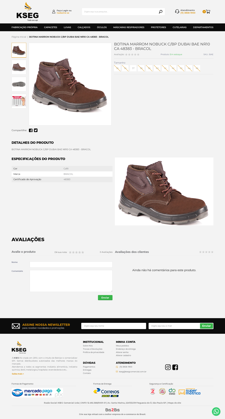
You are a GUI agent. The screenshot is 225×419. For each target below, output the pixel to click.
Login (65, 10)
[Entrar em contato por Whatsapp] (216, 411)
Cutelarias (180, 27)
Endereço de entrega (126, 349)
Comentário (17, 271)
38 (141, 68)
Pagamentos (89, 367)
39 (149, 68)
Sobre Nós (88, 346)
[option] (19, 50)
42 (173, 68)
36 (125, 68)
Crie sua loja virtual (88, 414)
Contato (87, 373)
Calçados (84, 27)
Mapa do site (174, 403)
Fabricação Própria (25, 27)
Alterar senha (122, 352)
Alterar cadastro (123, 355)
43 (181, 68)
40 (157, 68)
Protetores (158, 27)
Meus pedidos (122, 346)
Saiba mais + (18, 374)
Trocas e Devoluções (92, 349)
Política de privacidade (93, 352)
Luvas (67, 27)
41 (165, 68)
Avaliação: (119, 54)
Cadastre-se (63, 13)
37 (133, 68)
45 (197, 68)
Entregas (87, 370)
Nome (15, 262)
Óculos (102, 27)
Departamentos (203, 27)
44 (189, 68)
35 (117, 68)
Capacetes (50, 27)
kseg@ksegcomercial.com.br (132, 371)
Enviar (105, 297)
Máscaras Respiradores (128, 27)
